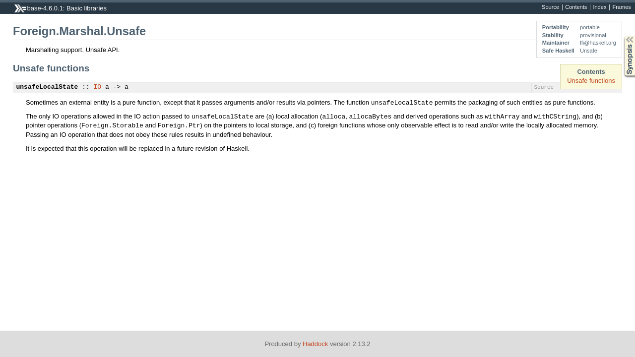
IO (98, 87)
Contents (576, 7)
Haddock (315, 344)
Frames (621, 7)
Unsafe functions (591, 80)
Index (599, 7)
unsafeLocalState (47, 87)
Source (550, 7)
